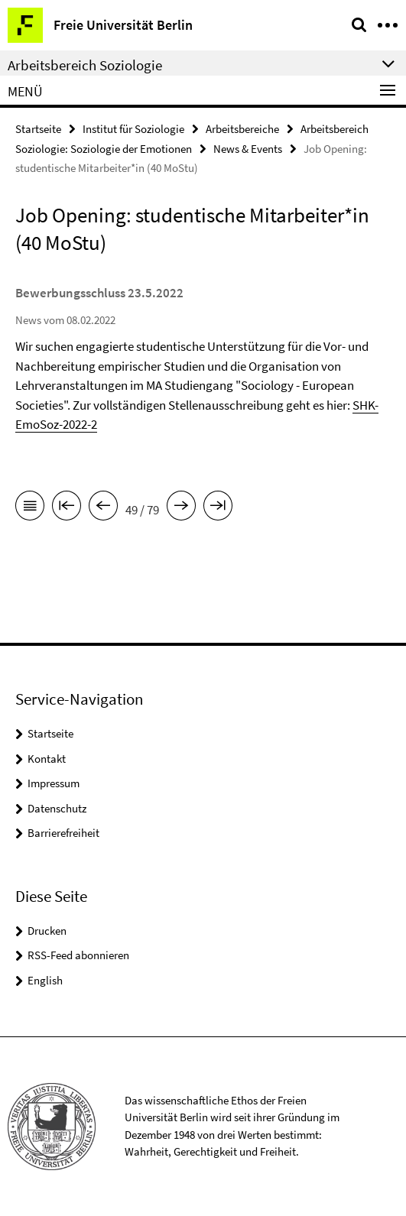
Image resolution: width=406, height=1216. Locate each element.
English (45, 980)
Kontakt (47, 758)
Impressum (54, 783)
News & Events (247, 148)
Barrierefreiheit (63, 832)
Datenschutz (57, 808)
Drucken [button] (47, 930)
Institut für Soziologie (133, 129)
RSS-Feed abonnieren (78, 955)
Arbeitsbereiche (242, 129)
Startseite (38, 129)
